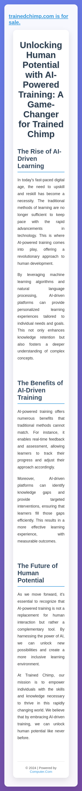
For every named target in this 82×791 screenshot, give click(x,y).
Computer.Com (41, 771)
